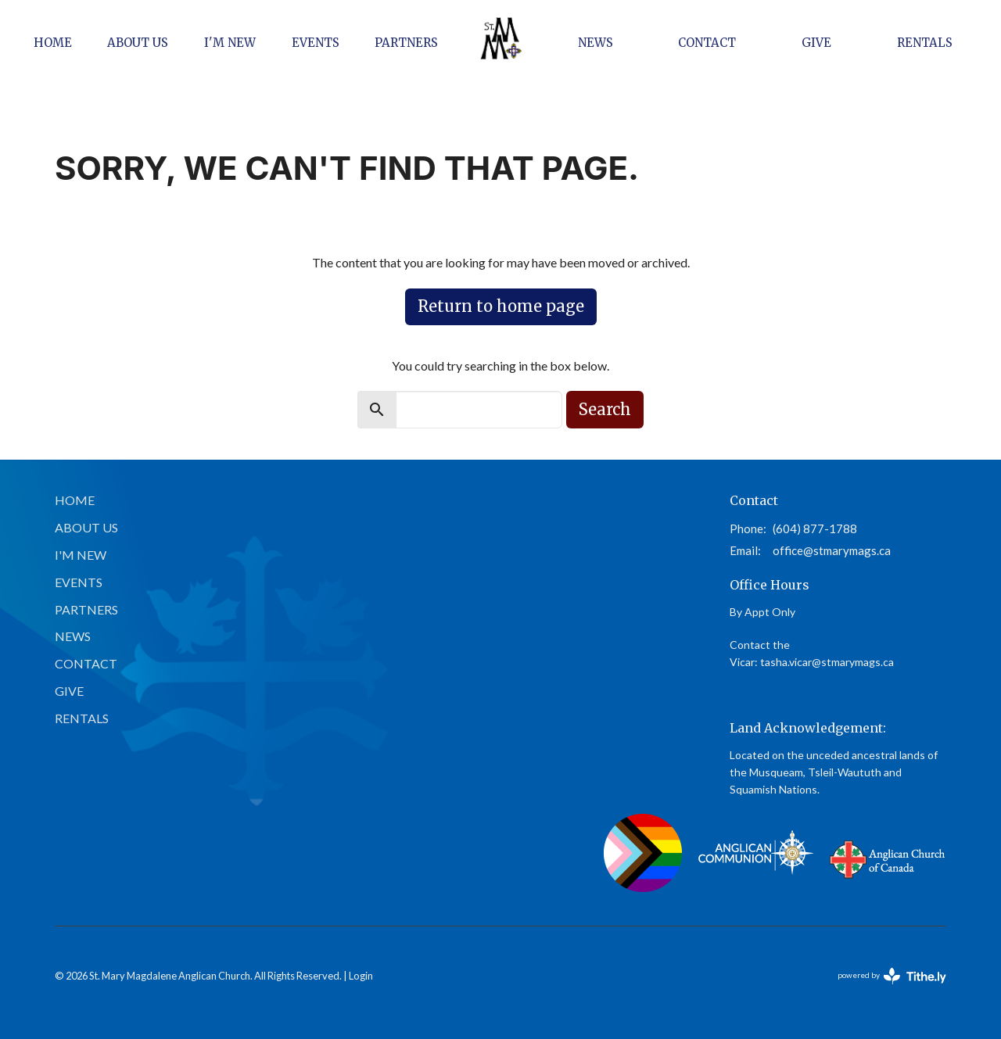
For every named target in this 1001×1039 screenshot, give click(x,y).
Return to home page (501, 306)
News (595, 42)
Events (315, 42)
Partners (406, 42)
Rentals (925, 42)
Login (361, 975)
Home (53, 42)
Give (816, 42)
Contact (707, 42)
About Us (137, 42)
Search (605, 409)
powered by (892, 976)
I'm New (230, 42)
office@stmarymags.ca (832, 550)
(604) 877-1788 (815, 528)
